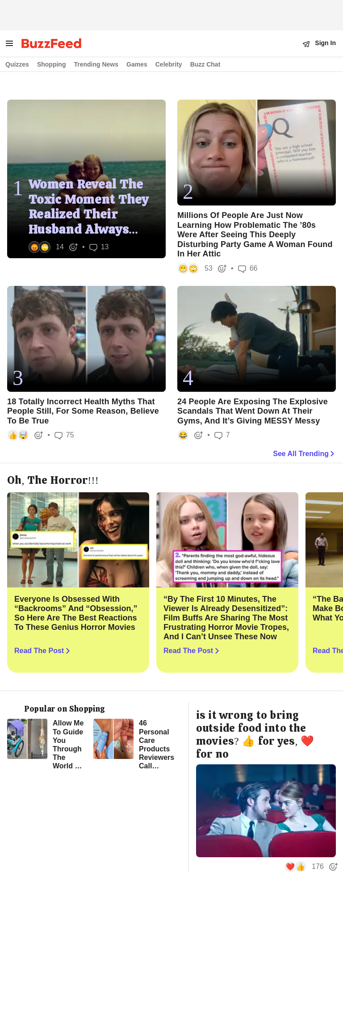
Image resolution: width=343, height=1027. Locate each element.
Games (136, 64)
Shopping (51, 64)
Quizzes (17, 64)
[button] (52, 247)
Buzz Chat (205, 64)
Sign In (325, 42)
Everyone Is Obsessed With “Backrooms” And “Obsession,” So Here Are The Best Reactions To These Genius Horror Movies (75, 613)
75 (64, 435)
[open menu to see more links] (9, 43)
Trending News (96, 64)
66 (248, 268)
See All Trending (304, 454)
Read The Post (43, 651)
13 (99, 247)
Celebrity (168, 64)
